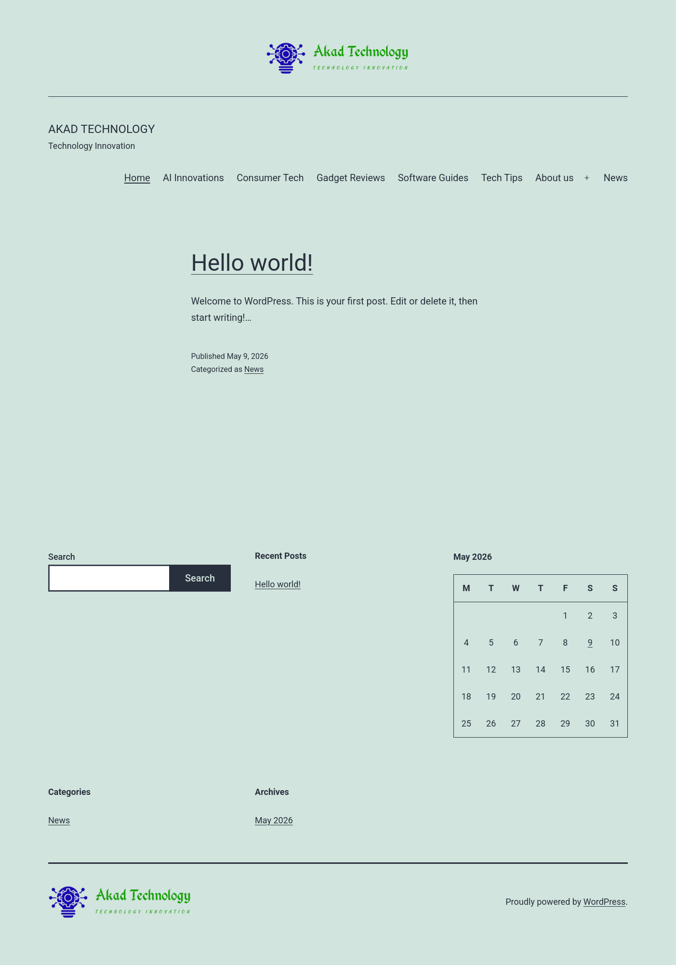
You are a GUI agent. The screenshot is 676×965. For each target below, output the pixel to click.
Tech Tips (502, 178)
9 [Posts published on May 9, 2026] (590, 642)
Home (137, 178)
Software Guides (433, 178)
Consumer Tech (270, 178)
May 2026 (274, 820)
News (616, 178)
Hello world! (252, 263)
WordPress (604, 902)
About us (554, 178)
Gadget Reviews (351, 178)
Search (61, 557)
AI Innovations (193, 178)
